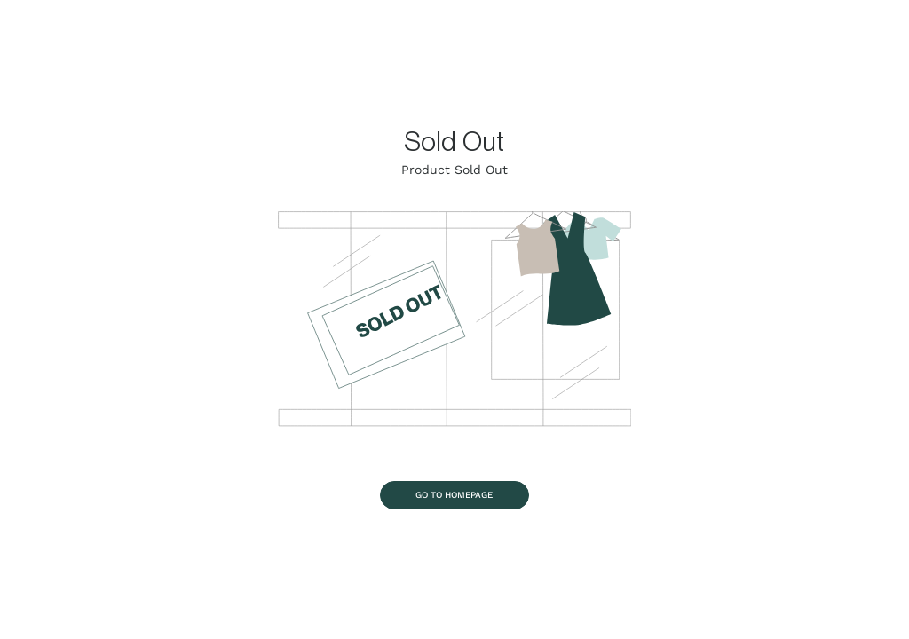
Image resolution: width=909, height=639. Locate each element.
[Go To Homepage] (455, 495)
